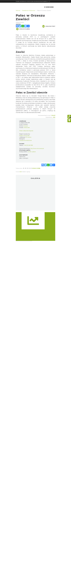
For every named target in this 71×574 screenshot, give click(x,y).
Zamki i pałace (32, 151)
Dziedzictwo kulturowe (25, 140)
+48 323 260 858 (28, 145)
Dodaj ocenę (36, 168)
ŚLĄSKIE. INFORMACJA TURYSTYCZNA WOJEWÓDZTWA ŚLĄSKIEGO (32, 1)
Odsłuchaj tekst (48, 26)
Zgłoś (53, 115)
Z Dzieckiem (49, 7)
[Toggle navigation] (49, 1)
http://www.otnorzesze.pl (37, 148)
